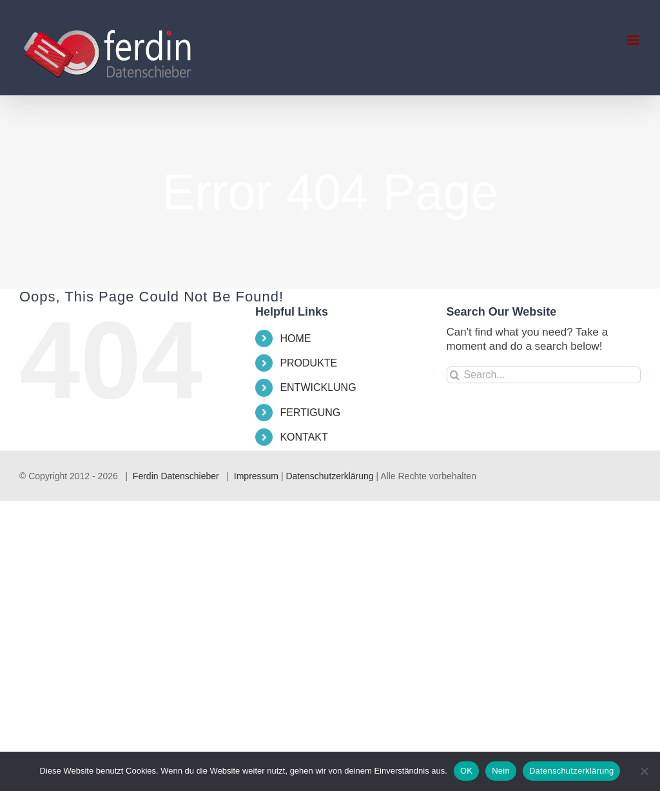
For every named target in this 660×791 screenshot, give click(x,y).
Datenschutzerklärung (329, 476)
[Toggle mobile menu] (634, 40)
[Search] (455, 375)
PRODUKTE (308, 362)
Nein (501, 771)
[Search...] (544, 375)
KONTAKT (303, 437)
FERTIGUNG (310, 412)
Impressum (256, 476)
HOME (295, 338)
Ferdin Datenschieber (176, 476)
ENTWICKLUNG (318, 387)
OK (466, 771)
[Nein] (643, 771)
